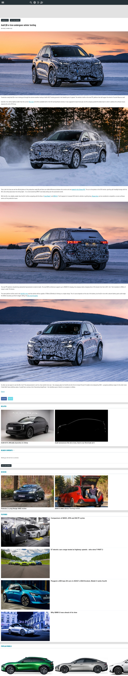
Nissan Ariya (95, 196)
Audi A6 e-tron (24, 293)
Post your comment (15, 20)
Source (3, 391)
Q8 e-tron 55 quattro (32, 296)
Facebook (4, 398)
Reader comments (8, 450)
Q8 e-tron (31, 102)
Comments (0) (5, 20)
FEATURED (4, 514)
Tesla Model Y (47, 196)
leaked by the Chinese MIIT (78, 189)
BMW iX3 (55, 196)
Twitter (10, 398)
